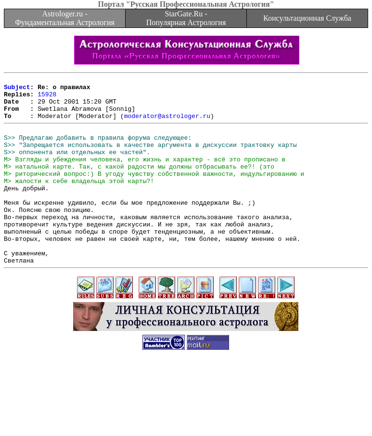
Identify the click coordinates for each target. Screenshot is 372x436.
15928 (47, 98)
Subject (17, 89)
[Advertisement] (186, 414)
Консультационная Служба (307, 18)
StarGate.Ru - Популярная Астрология (186, 18)
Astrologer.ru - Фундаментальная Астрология (65, 18)
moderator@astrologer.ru (167, 124)
